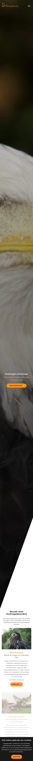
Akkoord (16, 757)
